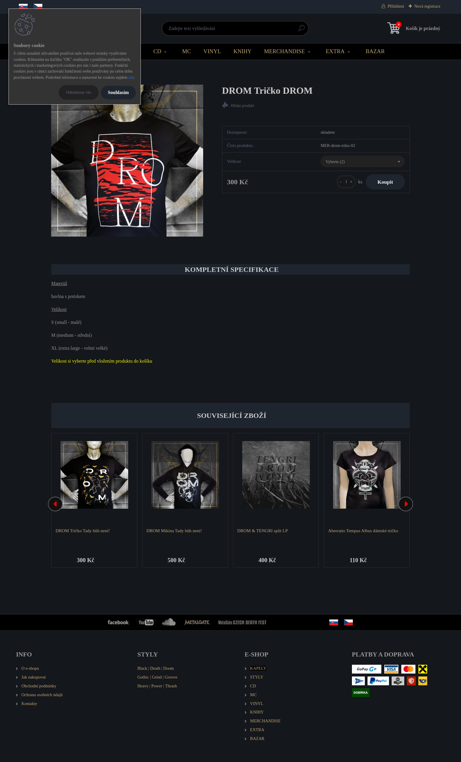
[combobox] (362, 162)
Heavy (142, 686)
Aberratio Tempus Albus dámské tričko (363, 530)
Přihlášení (395, 6)
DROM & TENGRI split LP (262, 530)
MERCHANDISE (284, 51)
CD (157, 51)
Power (156, 686)
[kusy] (346, 181)
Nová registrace (427, 6)
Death (155, 668)
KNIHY (242, 51)
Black (142, 668)
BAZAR (375, 51)
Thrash (171, 686)
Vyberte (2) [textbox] (335, 161)
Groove (171, 677)
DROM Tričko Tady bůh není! (83, 530)
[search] (301, 30)
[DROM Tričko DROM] (127, 161)
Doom (168, 668)
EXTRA (335, 51)
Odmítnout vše (78, 92)
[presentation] (55, 504)
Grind (157, 677)
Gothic (143, 677)
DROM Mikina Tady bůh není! (174, 530)
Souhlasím (118, 92)
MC (186, 51)
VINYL (212, 51)
